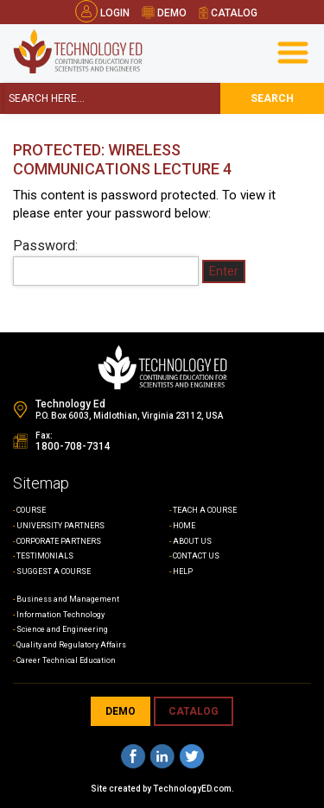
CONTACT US (196, 556)
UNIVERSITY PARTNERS (60, 525)
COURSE (31, 510)
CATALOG (193, 711)
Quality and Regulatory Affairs (71, 645)
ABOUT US (192, 541)
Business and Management (67, 599)
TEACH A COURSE (205, 510)
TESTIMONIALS (44, 556)
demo (164, 13)
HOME (184, 525)
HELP (183, 571)
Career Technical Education (66, 660)
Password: (106, 261)
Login (102, 13)
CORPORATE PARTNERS (58, 541)
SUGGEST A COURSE (53, 571)
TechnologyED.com (192, 788)
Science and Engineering (62, 629)
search (272, 98)
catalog (228, 13)
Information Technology (60, 614)
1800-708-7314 (73, 446)
